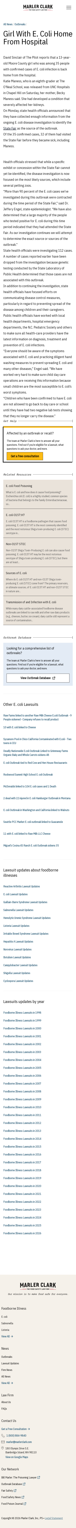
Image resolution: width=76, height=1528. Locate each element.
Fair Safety (7, 1490)
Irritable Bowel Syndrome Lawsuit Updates (25, 933)
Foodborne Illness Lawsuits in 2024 (22, 1217)
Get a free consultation (25, 456)
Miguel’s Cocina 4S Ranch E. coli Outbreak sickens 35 (31, 845)
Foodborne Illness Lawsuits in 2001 (22, 1036)
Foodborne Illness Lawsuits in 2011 (22, 1115)
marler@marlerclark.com (19, 1442)
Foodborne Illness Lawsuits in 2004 (22, 1060)
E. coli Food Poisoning (19, 486)
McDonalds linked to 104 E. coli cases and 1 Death (29, 786)
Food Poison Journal (12, 1503)
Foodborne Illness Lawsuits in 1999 (22, 1020)
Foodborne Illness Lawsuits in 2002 (22, 1044)
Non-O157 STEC (16, 544)
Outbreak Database (11, 1484)
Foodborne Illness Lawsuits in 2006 (22, 1075)
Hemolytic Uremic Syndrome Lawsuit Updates (27, 918)
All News (7, 24)
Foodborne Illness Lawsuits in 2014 (22, 1138)
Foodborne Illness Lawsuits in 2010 (22, 1107)
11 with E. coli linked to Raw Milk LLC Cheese (26, 833)
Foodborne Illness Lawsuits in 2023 (22, 1209)
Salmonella (7, 1323)
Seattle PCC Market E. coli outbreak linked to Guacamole (33, 822)
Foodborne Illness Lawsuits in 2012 (22, 1123)
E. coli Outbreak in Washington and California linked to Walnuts (36, 810)
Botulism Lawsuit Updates (17, 957)
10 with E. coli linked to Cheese (19, 727)
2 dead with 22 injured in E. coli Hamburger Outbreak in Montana (36, 798)
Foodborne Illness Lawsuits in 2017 (22, 1162)
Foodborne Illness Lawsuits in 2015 (22, 1146)
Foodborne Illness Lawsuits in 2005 (22, 1067)
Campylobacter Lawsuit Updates (20, 965)
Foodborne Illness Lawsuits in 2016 (22, 1154)
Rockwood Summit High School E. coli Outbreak (28, 774)
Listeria (5, 1329)
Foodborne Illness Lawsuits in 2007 (22, 1083)
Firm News (6, 1370)
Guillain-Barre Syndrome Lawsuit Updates (25, 902)
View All (5, 1336)
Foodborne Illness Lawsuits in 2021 (22, 1194)
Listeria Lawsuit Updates (16, 925)
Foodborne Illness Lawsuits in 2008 (22, 1091)
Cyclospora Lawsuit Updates (18, 981)
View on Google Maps (16, 1457)
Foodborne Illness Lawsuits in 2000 (22, 1028)
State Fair (9, 128)
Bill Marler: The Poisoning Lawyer (19, 1477)
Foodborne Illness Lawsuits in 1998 (22, 1012)
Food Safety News (11, 1497)
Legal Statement (54, 1518)
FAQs (4, 1408)
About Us (6, 1402)
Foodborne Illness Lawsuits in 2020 (22, 1186)
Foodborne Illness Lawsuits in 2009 (22, 1099)
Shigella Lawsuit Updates (16, 973)
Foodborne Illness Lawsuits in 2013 (22, 1130)
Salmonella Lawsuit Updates (18, 910)
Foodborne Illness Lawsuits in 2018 (22, 1170)
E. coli (4, 1316)
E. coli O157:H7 (15, 515)
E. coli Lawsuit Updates (15, 894)
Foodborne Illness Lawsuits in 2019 (22, 1178)
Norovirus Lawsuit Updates (17, 949)
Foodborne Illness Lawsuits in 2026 (22, 1233)
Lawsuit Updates (10, 1363)
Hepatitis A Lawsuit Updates (18, 941)
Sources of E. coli (16, 573)
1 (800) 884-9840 (16, 1435)
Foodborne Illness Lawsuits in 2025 (22, 1225)
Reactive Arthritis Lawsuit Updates (21, 886)
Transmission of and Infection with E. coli (31, 602)
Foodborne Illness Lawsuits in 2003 (22, 1052)
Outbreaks (19, 24)
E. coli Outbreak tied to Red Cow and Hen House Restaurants (35, 762)
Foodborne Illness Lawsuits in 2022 (22, 1201)
